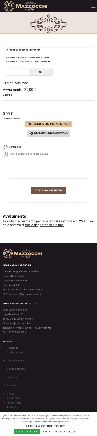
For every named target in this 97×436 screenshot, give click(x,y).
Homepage (12, 348)
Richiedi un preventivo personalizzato (25, 154)
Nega (46, 431)
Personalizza (65, 431)
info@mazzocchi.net (21, 323)
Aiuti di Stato (13, 407)
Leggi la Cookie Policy (45, 426)
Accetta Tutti (26, 431)
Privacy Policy (14, 402)
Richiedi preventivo (49, 133)
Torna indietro (49, 190)
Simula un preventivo (49, 124)
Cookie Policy (14, 398)
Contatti (11, 393)
